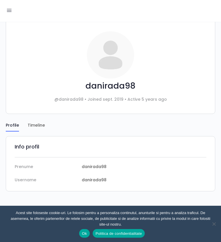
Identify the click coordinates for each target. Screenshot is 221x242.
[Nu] (214, 224)
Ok (84, 233)
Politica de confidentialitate (119, 233)
